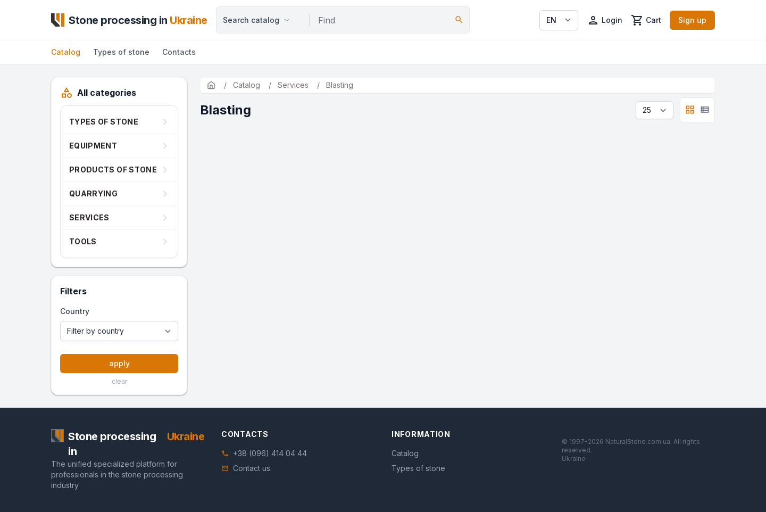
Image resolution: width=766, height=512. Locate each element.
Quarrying (93, 193)
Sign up (692, 19)
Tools (83, 241)
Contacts (179, 51)
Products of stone (113, 169)
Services (89, 217)
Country (74, 311)
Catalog (65, 51)
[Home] (129, 20)
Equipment (93, 145)
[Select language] (558, 20)
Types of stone (121, 51)
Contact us (251, 468)
